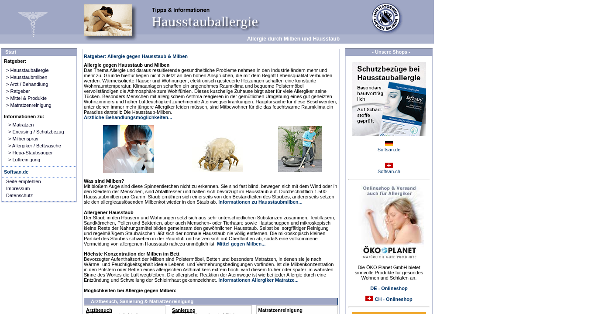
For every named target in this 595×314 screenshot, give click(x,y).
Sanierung (184, 310)
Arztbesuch (99, 310)
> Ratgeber (18, 91)
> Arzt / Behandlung (27, 84)
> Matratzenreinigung (29, 105)
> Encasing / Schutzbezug (36, 131)
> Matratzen (21, 124)
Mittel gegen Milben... (241, 243)
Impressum (18, 188)
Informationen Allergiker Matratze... (258, 280)
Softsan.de (389, 149)
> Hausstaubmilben (26, 77)
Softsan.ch (389, 171)
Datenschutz (19, 195)
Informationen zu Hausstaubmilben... (260, 202)
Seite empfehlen (23, 181)
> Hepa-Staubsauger (30, 152)
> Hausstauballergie (27, 70)
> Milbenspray (23, 138)
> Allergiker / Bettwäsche (34, 145)
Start (10, 52)
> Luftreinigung (24, 159)
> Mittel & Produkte (26, 98)
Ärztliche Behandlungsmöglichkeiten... (128, 117)
